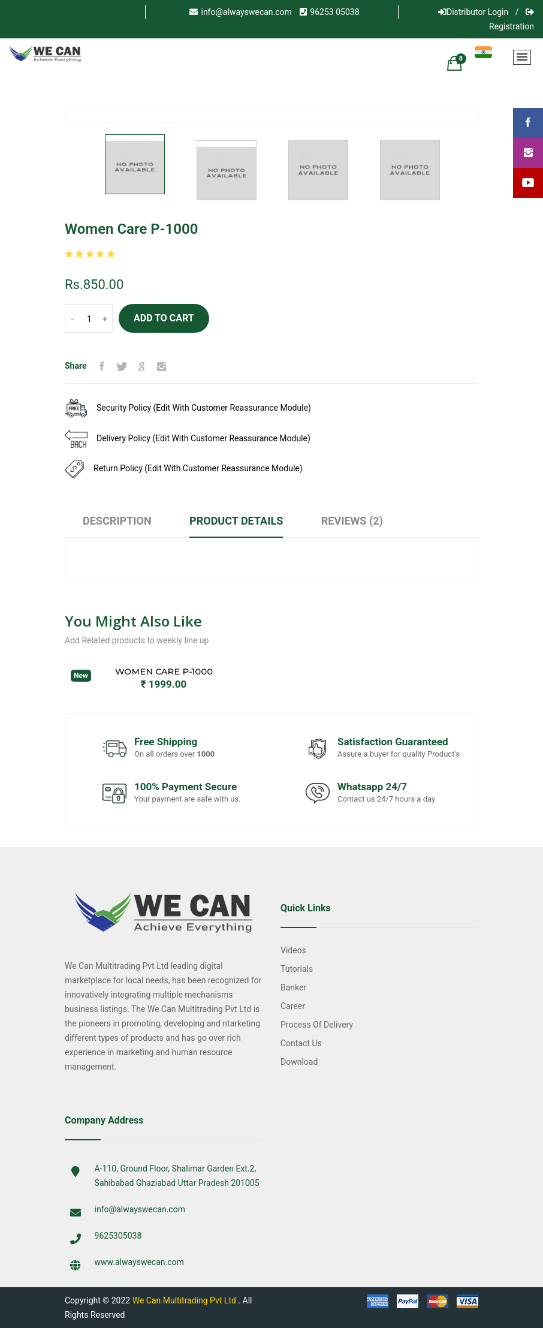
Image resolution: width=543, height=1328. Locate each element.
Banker (293, 987)
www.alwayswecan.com (139, 1262)
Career (292, 1006)
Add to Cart (164, 318)
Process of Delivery (316, 1024)
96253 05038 (329, 12)
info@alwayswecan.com (240, 12)
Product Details (236, 520)
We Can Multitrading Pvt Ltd (184, 1300)
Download (299, 1062)
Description (117, 520)
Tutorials (296, 969)
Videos (293, 950)
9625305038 (118, 1235)
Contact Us (301, 1043)
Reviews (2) (352, 520)
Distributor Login (473, 12)
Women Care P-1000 (164, 671)
